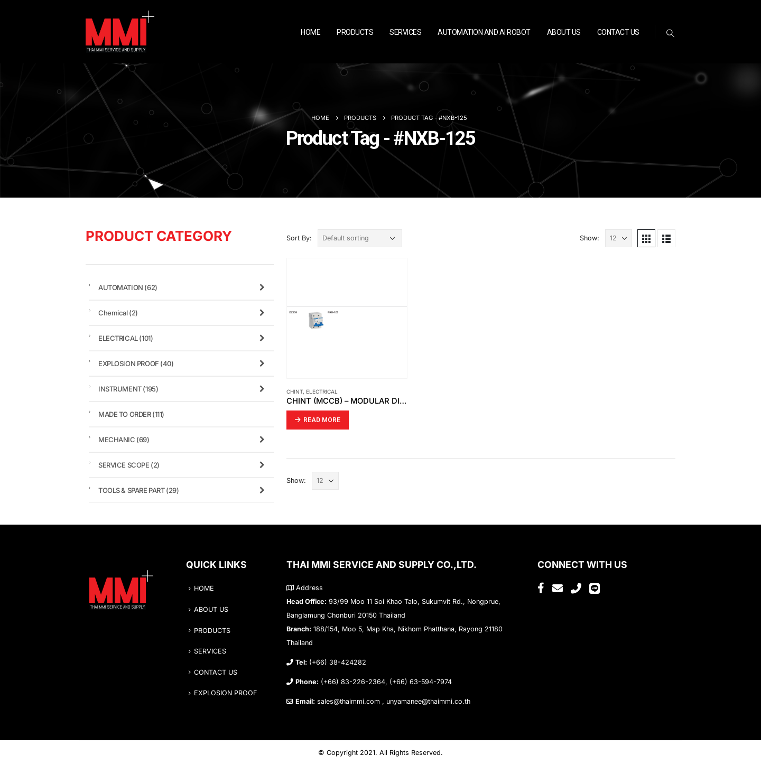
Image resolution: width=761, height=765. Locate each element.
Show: (589, 238)
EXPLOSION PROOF (183, 363)
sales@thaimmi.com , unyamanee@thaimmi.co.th (393, 701)
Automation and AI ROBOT (484, 32)
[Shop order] (360, 238)
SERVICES (405, 32)
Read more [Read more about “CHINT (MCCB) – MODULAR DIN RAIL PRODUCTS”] (321, 420)
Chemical (183, 313)
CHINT (294, 391)
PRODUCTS (355, 32)
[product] (347, 318)
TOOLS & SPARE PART (183, 490)
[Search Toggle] (670, 33)
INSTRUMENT (183, 389)
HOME (310, 32)
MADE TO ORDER (131, 414)
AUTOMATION (183, 287)
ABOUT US (564, 32)
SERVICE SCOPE (183, 465)
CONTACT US (618, 32)
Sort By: (299, 238)
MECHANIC (183, 439)
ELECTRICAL (322, 391)
